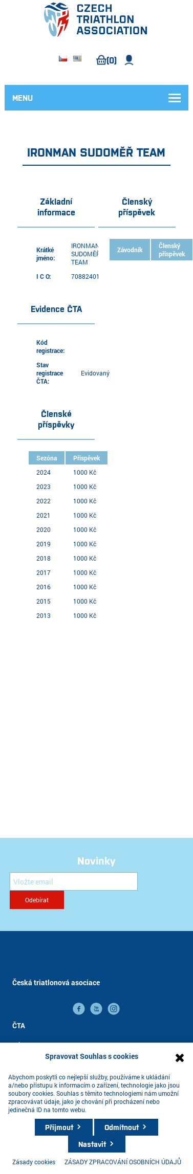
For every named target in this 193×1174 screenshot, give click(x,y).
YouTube (96, 1009)
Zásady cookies (33, 1162)
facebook (79, 1009)
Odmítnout (121, 1127)
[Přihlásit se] (74, 881)
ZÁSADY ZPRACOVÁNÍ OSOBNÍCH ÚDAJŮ (123, 1162)
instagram (114, 1009)
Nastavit (92, 1143)
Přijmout (59, 1127)
